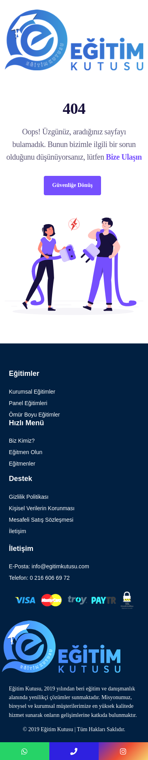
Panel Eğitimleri (28, 403)
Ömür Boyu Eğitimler (34, 414)
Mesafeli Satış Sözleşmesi (41, 520)
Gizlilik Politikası (29, 497)
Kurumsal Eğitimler (32, 391)
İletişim (17, 531)
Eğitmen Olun (26, 452)
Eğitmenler (22, 463)
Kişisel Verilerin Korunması (42, 508)
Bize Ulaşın (124, 157)
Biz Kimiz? (22, 441)
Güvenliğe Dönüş (72, 185)
